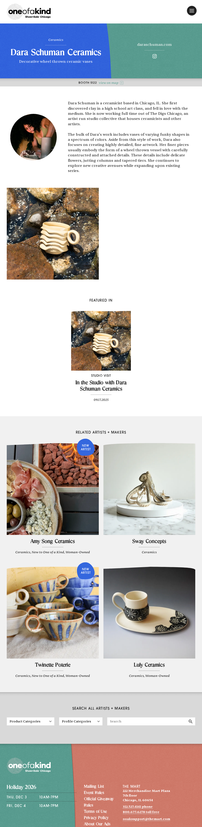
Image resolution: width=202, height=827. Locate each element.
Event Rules (94, 793)
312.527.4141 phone (138, 807)
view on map (111, 83)
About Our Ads (97, 824)
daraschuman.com (154, 44)
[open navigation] (191, 10)
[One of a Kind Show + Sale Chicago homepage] (29, 12)
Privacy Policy (96, 818)
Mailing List (94, 787)
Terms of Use (95, 812)
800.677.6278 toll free (141, 812)
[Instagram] (154, 57)
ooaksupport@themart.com (146, 819)
